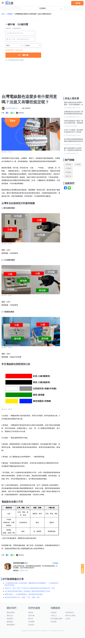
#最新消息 (68, 176)
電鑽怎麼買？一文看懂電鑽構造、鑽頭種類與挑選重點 (24, 594)
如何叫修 (31, 615)
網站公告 (10, 615)
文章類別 (42, 8)
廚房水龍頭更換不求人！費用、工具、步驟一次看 (22, 597)
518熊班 (53, 612)
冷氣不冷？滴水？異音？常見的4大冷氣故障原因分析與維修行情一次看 (30, 588)
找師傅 (30, 612)
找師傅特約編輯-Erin (11, 108)
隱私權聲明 (11, 625)
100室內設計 (69, 612)
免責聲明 (10, 618)
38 (14, 113)
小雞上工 (54, 615)
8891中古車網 (70, 615)
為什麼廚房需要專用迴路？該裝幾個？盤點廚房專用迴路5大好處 (27, 591)
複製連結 (21, 113)
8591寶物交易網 (56, 618)
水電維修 (9, 14)
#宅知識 (77, 164)
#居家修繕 (68, 164)
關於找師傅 (11, 612)
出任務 (67, 618)
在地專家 (31, 621)
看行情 (30, 618)
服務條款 (10, 621)
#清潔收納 (68, 172)
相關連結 (16, 570)
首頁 (2, 14)
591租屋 (53, 621)
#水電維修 (68, 168)
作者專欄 (55, 563)
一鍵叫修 (77, 3)
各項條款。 (21, 60)
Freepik (10, 152)
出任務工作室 (23, 570)
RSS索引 (31, 625)
